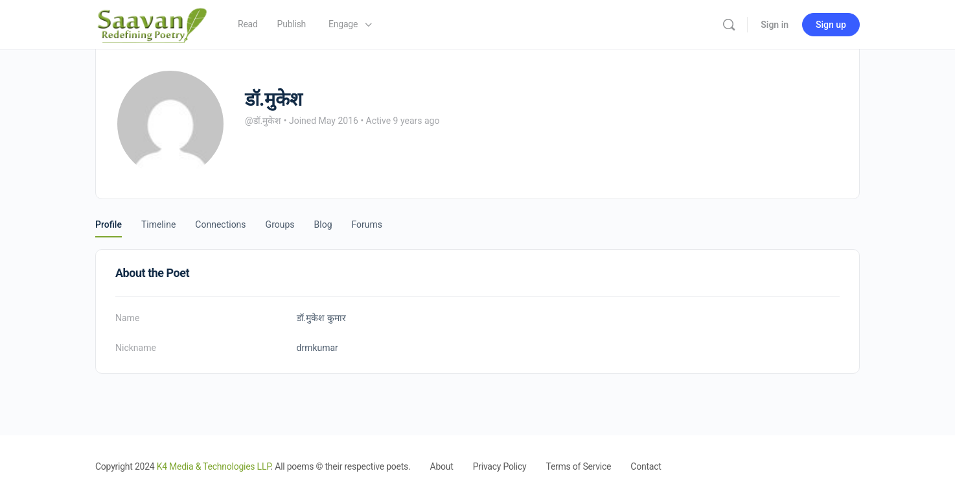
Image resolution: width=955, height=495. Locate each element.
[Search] (729, 24)
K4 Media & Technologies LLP (214, 466)
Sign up (831, 24)
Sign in (774, 24)
